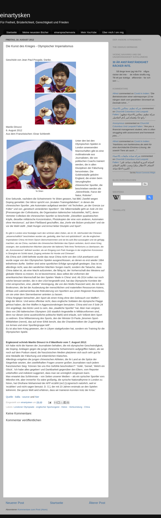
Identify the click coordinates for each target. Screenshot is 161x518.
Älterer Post (97, 503)
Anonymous (118, 123)
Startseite (11, 32)
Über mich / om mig (113, 32)
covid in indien (141, 93)
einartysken (15, 15)
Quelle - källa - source (18, 397)
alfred (115, 93)
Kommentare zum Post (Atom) (33, 509)
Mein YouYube (89, 32)
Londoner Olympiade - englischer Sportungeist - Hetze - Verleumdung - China (52, 407)
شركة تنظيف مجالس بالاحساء (127, 108)
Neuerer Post (15, 503)
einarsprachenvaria (64, 32)
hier (37, 397)
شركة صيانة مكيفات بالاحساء (126, 156)
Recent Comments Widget (145, 173)
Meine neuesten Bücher (35, 32)
